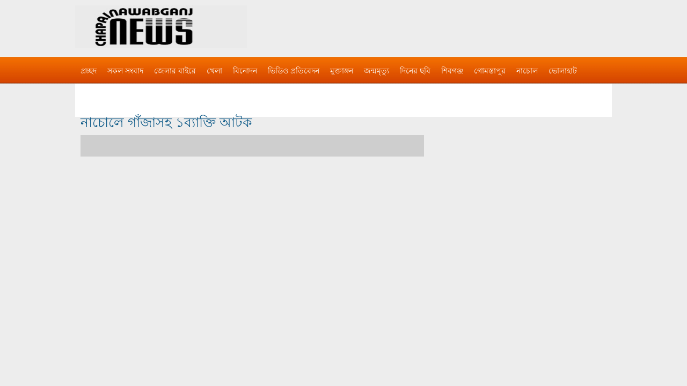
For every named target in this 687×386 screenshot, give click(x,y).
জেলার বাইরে (175, 70)
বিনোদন (245, 70)
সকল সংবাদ (125, 70)
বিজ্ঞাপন (93, 92)
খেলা (214, 70)
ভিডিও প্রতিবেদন (293, 70)
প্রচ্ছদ (89, 70)
